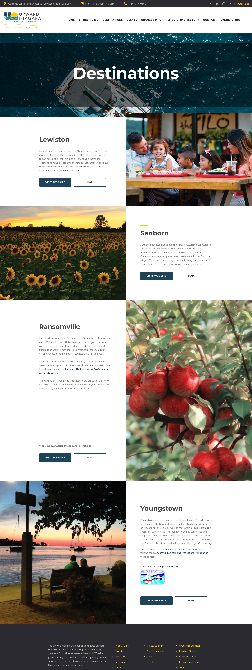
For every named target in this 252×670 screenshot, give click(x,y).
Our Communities (156, 651)
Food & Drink (122, 645)
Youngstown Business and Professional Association (180, 552)
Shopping (119, 651)
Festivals (120, 662)
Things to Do (89, 20)
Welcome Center (188, 656)
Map (90, 182)
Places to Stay (155, 645)
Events (132, 20)
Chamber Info (151, 20)
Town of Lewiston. (70, 170)
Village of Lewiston (89, 166)
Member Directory (188, 651)
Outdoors (120, 667)
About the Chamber (189, 645)
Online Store (231, 20)
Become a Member (189, 662)
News (150, 656)
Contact (210, 20)
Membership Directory (182, 20)
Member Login (242, 3)
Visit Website (55, 182)
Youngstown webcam (167, 566)
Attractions (121, 656)
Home (71, 20)
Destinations (113, 20)
